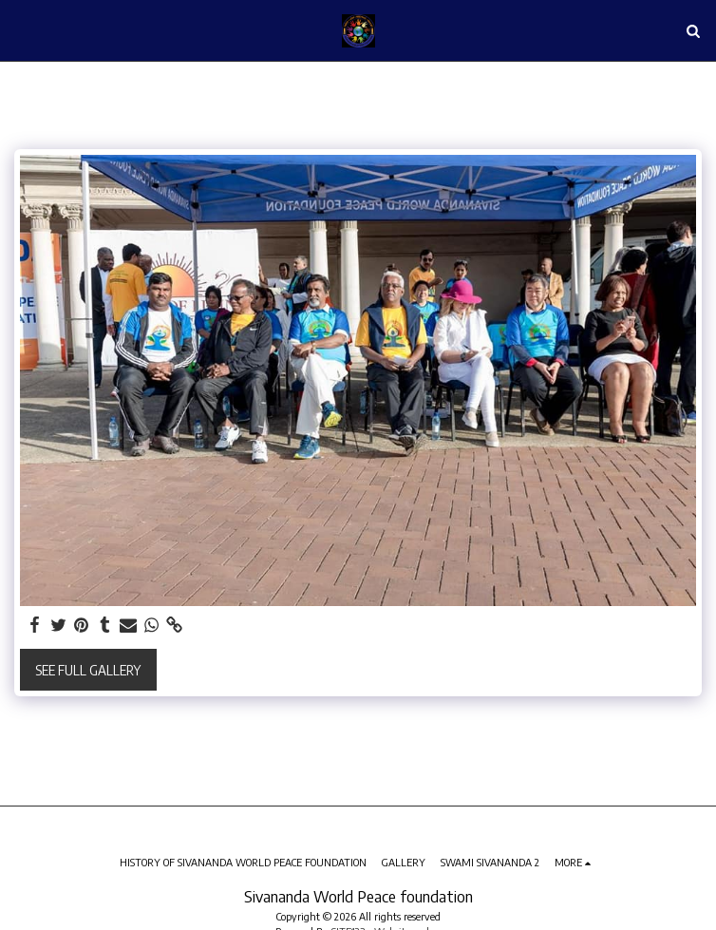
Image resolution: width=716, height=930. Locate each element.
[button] (21, 29)
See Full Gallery (88, 670)
